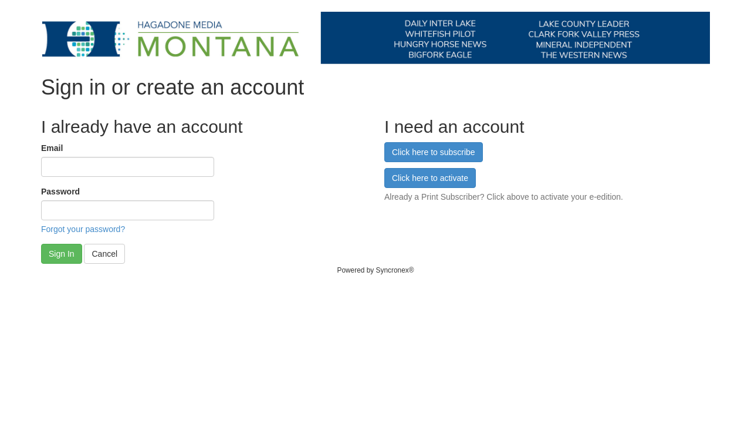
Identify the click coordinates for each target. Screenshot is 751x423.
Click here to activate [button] (430, 178)
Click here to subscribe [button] (433, 152)
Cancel (104, 253)
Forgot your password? (83, 229)
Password (60, 191)
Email (52, 148)
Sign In (62, 253)
